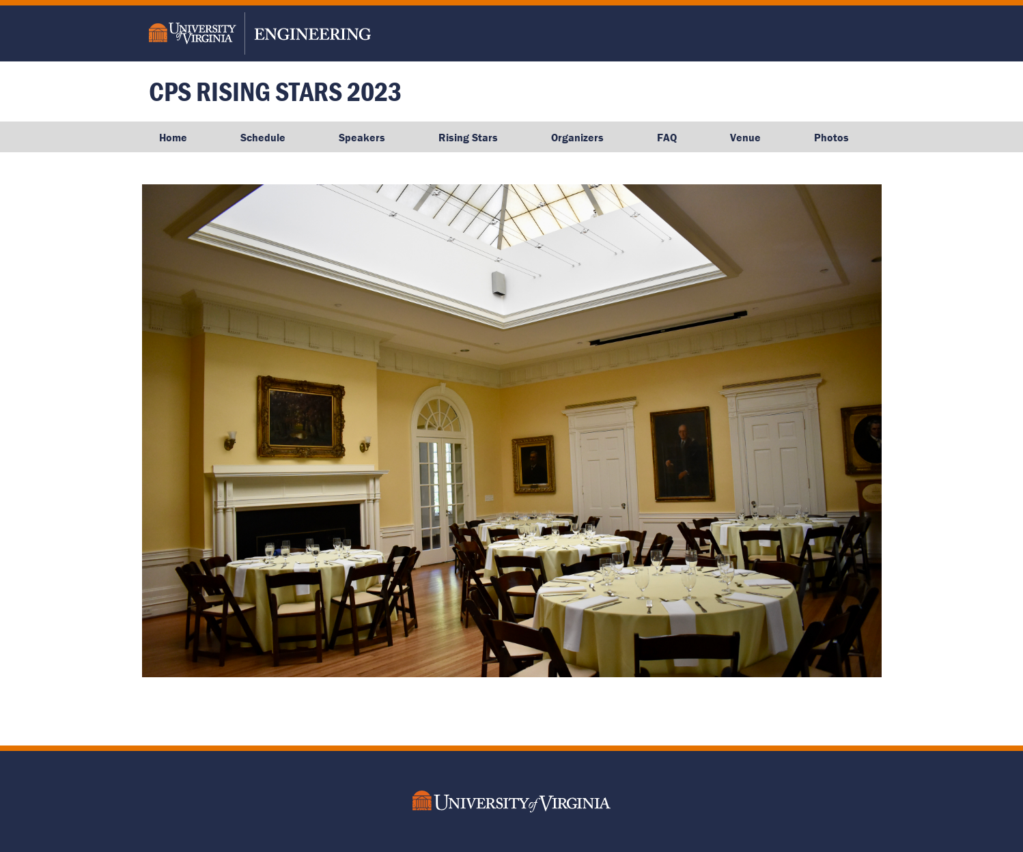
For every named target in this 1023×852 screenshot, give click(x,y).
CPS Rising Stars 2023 (275, 91)
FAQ (667, 137)
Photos (831, 137)
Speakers (362, 137)
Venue (745, 137)
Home (173, 137)
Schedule (262, 137)
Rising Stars (468, 137)
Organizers (577, 137)
